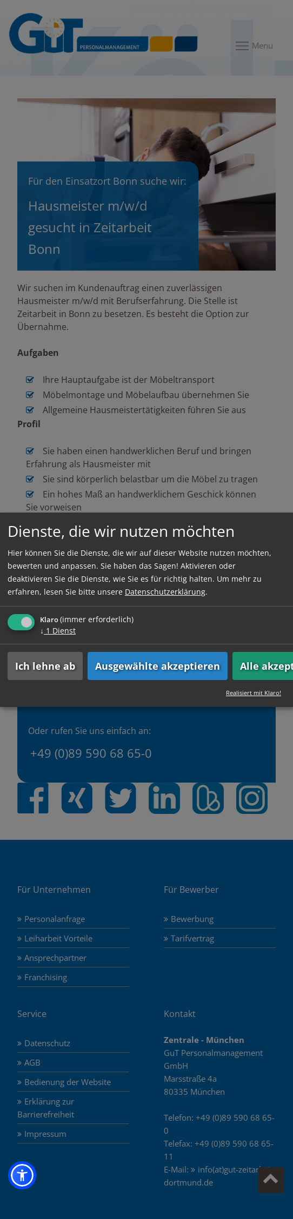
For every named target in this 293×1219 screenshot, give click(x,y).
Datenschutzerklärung (165, 592)
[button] (22, 1175)
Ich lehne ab (45, 665)
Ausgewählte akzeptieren (157, 665)
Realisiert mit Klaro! (253, 693)
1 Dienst (58, 630)
